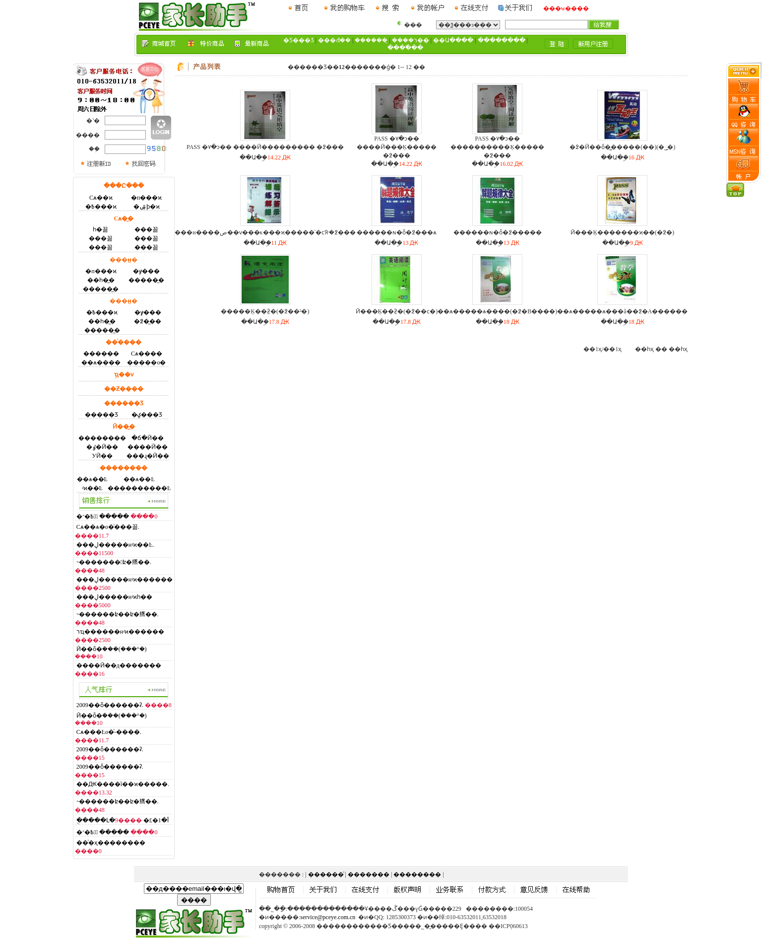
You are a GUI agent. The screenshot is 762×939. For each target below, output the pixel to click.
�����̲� (146, 280)
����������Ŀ (139, 488)
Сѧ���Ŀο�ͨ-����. (108, 731)
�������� (102, 437)
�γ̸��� (146, 271)
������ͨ (326, 874)
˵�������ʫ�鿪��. (113, 562)
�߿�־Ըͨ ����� (102, 516)
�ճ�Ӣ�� (147, 437)
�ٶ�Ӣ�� (102, 446)
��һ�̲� (101, 280)
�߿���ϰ (101, 206)
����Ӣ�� (147, 446)
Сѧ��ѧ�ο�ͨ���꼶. (107, 526)
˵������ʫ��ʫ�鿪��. (117, 614)
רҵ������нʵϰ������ (120, 631)
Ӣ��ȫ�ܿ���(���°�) (111, 649)
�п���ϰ (146, 197)
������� (368, 874)
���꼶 (146, 229)
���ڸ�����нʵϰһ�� (114, 596)
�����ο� (146, 362)
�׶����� (101, 353)
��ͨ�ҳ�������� (110, 842)
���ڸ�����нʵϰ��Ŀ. (115, 544)
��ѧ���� (101, 362)
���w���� (566, 8)
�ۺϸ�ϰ (146, 206)
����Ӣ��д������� (118, 665)
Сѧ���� (146, 353)
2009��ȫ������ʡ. (109, 705)
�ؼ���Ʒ (146, 414)
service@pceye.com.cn (327, 917)
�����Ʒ (101, 414)
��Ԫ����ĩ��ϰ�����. (122, 784)
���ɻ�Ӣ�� (148, 455)
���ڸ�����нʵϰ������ (124, 579)
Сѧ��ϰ (101, 197)
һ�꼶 (100, 229)
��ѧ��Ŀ (92, 479)
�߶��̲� (147, 321)
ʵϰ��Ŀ (92, 488)
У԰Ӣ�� (102, 455)
